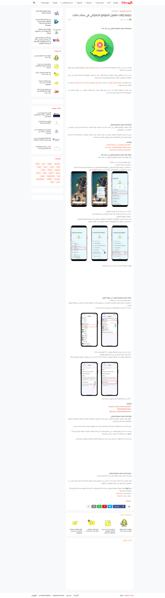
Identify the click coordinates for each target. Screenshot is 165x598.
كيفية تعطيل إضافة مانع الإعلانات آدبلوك (43, 12)
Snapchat (114, 11)
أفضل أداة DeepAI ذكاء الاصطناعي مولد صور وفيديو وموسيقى (42, 114)
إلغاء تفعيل (88, 67)
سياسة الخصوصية (58, 595)
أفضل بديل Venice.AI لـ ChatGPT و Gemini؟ (44, 122)
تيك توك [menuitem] (88, 2)
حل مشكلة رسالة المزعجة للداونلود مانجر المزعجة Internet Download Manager (43, 22)
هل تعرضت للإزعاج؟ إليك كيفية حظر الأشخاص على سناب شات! (44, 91)
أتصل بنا (76, 595)
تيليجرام (42, 176)
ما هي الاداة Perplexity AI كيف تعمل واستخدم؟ (43, 147)
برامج (43, 164)
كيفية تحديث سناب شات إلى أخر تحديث (119, 406)
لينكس (58, 182)
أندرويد (58, 167)
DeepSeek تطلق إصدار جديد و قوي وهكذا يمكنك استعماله (42, 139)
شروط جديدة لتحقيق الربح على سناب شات (125, 530)
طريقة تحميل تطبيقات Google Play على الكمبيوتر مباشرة (43, 31)
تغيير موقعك (94, 82)
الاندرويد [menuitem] (79, 2)
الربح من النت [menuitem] (99, 2)
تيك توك (38, 173)
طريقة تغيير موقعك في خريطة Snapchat (118, 144)
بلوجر (58, 176)
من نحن (68, 595)
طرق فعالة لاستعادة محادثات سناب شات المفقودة (76, 531)
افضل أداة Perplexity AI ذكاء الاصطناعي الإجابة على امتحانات (43, 131)
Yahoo (52, 182)
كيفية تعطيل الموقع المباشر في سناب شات (118, 147)
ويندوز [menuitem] (55, 2)
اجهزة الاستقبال (40, 179)
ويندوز (45, 167)
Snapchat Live (79, 82)
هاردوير (58, 173)
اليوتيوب (49, 164)
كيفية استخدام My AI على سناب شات (120, 411)
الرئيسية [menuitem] (115, 2)
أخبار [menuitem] (109, 2)
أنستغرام (51, 173)
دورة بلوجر (57, 170)
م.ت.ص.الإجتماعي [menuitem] (67, 2)
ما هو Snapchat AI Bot (124, 408)
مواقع (37, 164)
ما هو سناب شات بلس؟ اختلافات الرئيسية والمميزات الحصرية (108, 531)
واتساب (51, 167)
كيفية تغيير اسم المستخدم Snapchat (120, 149)
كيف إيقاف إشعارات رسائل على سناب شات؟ (92, 530)
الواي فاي (57, 179)
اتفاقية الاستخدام (44, 595)
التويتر (44, 173)
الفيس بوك (57, 164)
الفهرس (34, 595)
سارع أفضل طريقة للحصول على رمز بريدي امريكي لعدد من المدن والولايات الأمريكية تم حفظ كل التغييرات (42, 40)
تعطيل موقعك (112, 82)
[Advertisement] (99, 109)
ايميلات (43, 170)
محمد (121, 595)
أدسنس (39, 167)
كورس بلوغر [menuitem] (45, 2)
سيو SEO (50, 170)
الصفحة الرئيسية (125, 11)
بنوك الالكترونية (50, 176)
